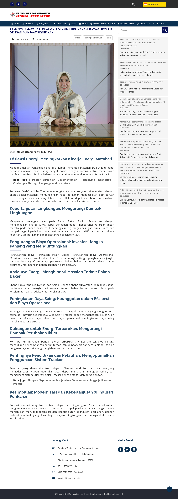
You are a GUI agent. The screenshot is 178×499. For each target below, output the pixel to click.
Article (85, 23)
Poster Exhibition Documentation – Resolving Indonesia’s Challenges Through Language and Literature (62, 181)
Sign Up (121, 4)
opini (109, 37)
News (73, 23)
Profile (29, 23)
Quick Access (147, 23)
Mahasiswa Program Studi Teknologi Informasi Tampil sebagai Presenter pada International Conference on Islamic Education (141, 144)
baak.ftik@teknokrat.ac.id (69, 478)
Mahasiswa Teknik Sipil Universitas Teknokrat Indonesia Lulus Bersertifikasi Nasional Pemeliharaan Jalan (140, 42)
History (160, 23)
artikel (77, 37)
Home (16, 23)
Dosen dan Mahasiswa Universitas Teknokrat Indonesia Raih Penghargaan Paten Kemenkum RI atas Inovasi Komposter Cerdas (142, 102)
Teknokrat (24, 39)
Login (106, 4)
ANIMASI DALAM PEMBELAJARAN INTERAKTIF (141, 82)
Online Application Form (104, 23)
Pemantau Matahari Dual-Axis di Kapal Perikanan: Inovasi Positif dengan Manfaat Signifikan (61, 31)
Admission (61, 23)
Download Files (127, 23)
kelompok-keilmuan (93, 37)
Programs (45, 23)
